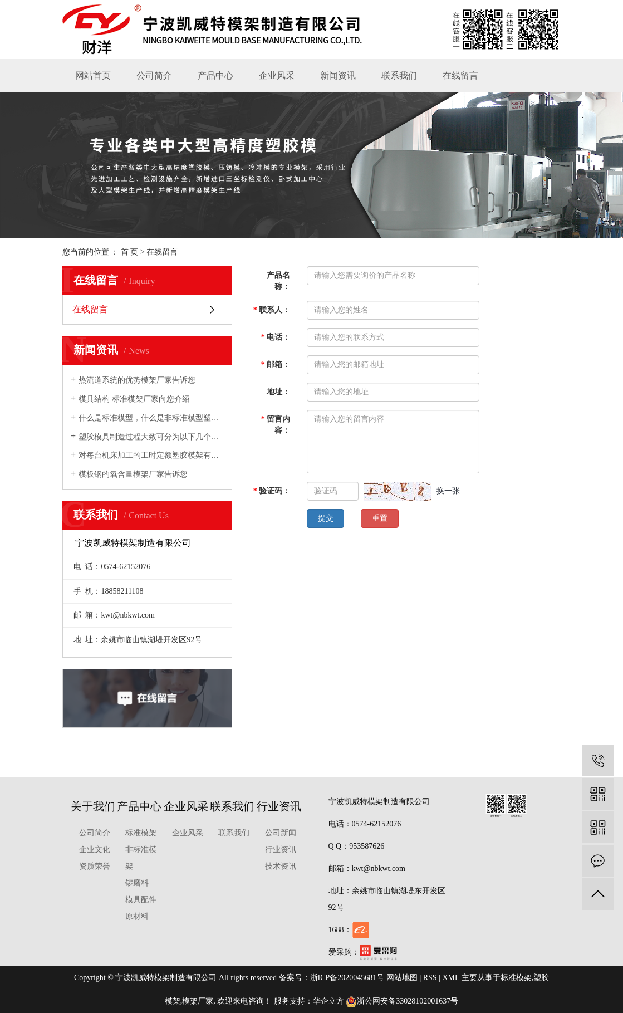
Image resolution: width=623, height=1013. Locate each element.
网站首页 (93, 75)
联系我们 (399, 75)
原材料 (137, 916)
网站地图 (402, 977)
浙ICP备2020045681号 (347, 977)
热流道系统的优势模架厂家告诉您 (137, 380)
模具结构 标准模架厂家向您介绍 (134, 399)
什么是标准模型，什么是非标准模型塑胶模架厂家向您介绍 (151, 418)
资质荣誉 (94, 866)
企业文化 (94, 849)
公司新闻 (280, 833)
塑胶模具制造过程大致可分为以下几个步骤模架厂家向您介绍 (151, 437)
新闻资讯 (338, 75)
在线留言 (460, 75)
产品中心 (215, 75)
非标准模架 (140, 857)
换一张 (448, 491)
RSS (430, 977)
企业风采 (277, 75)
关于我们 (93, 806)
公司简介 (154, 75)
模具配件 (140, 899)
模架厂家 (197, 1001)
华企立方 (328, 1001)
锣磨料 (137, 883)
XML (450, 977)
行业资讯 (279, 806)
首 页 (130, 252)
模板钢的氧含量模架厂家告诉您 (133, 474)
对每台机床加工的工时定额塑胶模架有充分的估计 (151, 455)
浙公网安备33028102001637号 (402, 1001)
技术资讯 (280, 866)
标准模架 (140, 833)
